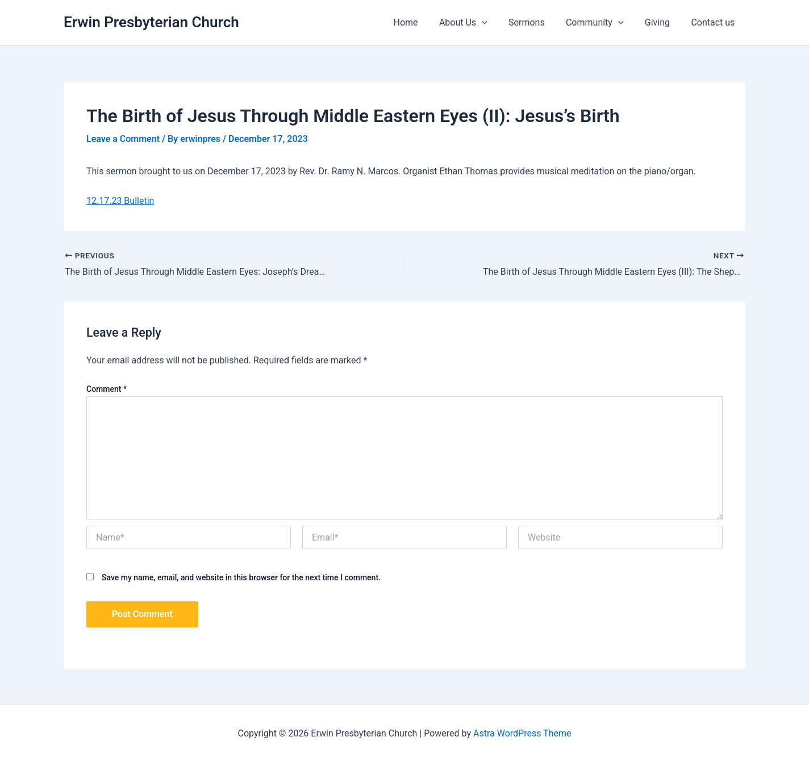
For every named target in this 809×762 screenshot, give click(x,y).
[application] (495, 22)
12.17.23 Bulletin (120, 200)
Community (602, 22)
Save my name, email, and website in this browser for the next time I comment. (241, 577)
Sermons (537, 22)
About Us (477, 22)
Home (422, 22)
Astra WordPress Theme (522, 733)
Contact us (714, 22)
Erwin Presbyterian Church (151, 22)
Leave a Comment (123, 138)
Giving (661, 22)
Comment (106, 388)
